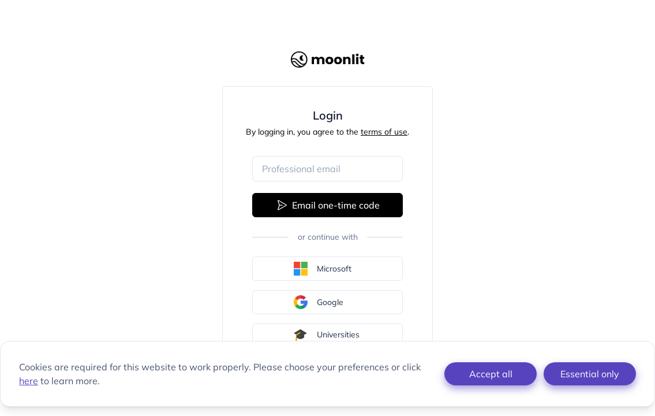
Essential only (589, 374)
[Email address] (327, 168)
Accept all (490, 374)
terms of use (384, 132)
